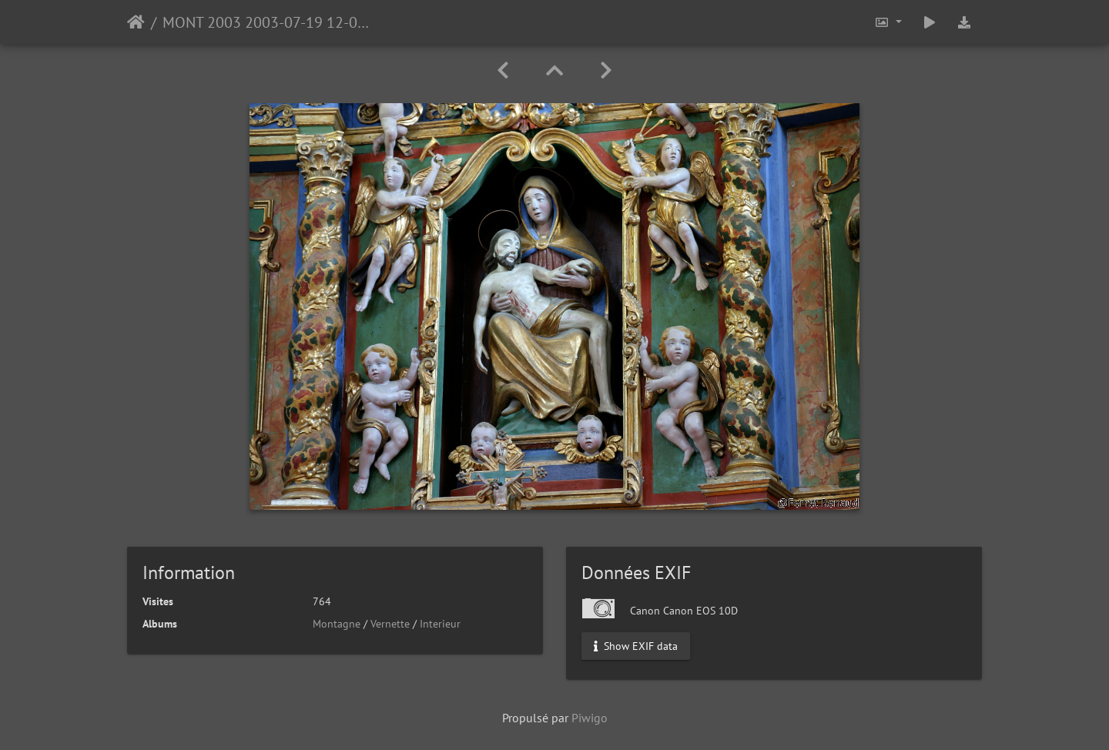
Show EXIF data (636, 646)
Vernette (390, 624)
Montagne (336, 624)
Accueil (136, 22)
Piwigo (589, 717)
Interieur (440, 624)
